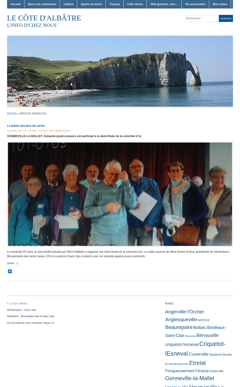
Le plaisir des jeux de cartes (26, 125)
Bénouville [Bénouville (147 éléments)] (207, 335)
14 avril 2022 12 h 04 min (21, 131)
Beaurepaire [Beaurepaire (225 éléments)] (178, 327)
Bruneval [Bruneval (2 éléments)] (190, 336)
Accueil (16, 4)
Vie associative (195, 4)
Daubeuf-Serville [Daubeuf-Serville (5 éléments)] (220, 354)
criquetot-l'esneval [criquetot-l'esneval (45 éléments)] (182, 344)
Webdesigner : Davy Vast (21, 309)
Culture (68, 4)
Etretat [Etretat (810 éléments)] (197, 363)
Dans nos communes (42, 4)
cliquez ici (48, 322)
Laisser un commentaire (54, 131)
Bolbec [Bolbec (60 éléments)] (199, 327)
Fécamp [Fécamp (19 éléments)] (202, 371)
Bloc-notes (220, 4)
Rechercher (226, 18)
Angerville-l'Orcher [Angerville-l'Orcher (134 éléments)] (184, 311)
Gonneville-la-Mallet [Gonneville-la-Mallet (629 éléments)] (189, 378)
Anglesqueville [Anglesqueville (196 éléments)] (181, 319)
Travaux (114, 4)
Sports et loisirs (91, 4)
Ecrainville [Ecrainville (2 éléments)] (171, 363)
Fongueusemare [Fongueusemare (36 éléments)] (180, 370)
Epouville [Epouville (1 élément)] (183, 363)
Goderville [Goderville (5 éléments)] (217, 371)
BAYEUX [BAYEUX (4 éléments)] (204, 320)
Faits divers (135, 4)
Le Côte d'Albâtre (44, 18)
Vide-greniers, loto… (164, 4)
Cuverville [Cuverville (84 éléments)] (198, 354)
